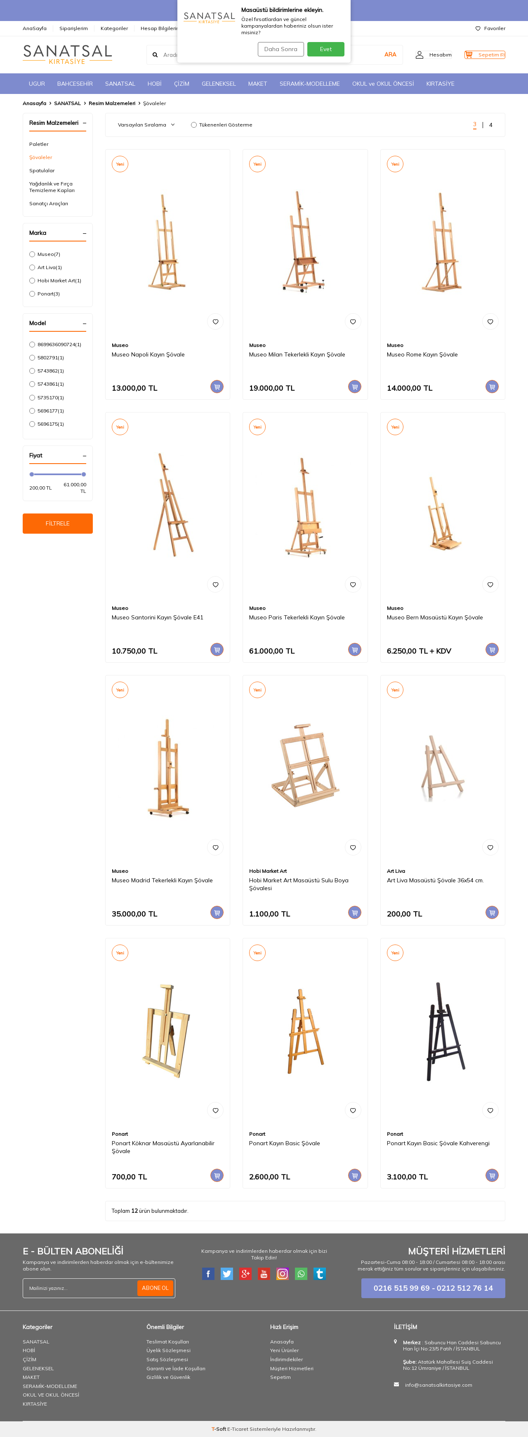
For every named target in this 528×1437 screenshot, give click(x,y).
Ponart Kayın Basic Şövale (284, 1143)
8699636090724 (55, 344)
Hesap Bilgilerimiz (163, 28)
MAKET (257, 83)
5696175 (46, 424)
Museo (44, 254)
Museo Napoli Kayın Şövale (148, 354)
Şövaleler (40, 157)
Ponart (44, 294)
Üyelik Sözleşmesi (168, 1350)
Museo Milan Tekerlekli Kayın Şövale (297, 354)
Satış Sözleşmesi (167, 1359)
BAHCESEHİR (75, 83)
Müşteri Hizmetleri (292, 1368)
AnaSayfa (35, 28)
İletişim (206, 28)
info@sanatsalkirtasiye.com (438, 1385)
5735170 (46, 397)
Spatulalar (41, 170)
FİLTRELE (58, 525)
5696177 (46, 411)
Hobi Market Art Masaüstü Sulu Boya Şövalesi (299, 884)
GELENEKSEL (219, 83)
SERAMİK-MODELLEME (310, 83)
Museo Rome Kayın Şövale (422, 354)
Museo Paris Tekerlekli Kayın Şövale (297, 617)
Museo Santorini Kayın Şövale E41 (157, 617)
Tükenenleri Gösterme (221, 125)
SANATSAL (120, 83)
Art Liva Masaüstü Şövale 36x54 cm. (435, 880)
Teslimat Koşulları (167, 1342)
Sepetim (280, 1377)
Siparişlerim (73, 28)
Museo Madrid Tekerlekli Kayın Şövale (162, 880)
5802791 (46, 357)
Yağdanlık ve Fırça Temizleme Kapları (52, 187)
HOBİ (155, 83)
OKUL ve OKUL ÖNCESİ (383, 83)
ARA (374, 55)
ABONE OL (154, 1288)
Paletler (38, 144)
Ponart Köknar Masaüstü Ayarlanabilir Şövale (163, 1147)
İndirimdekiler (286, 1359)
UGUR (37, 83)
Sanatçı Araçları (48, 203)
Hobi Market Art (55, 280)
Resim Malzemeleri (112, 103)
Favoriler (490, 28)
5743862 (46, 371)
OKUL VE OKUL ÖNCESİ (51, 1395)
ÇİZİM (181, 83)
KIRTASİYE (441, 83)
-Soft (219, 1429)
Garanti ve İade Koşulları (175, 1368)
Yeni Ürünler (284, 1350)
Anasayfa (34, 103)
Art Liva (45, 267)
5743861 (46, 384)
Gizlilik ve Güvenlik (168, 1377)
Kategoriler (114, 28)
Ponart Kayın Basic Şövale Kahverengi (438, 1143)
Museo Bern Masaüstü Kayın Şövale (435, 617)
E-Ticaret (237, 1429)
